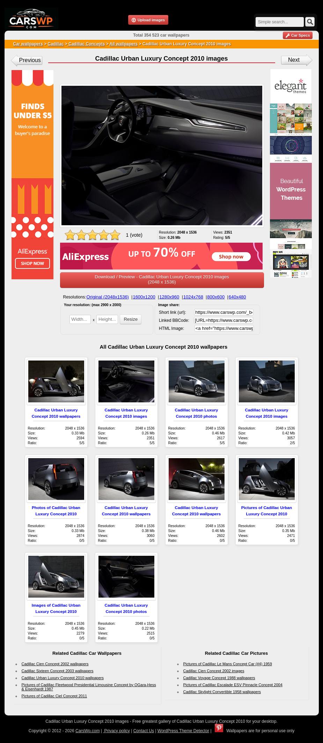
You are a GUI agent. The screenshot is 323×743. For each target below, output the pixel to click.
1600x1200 (144, 297)
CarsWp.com (87, 730)
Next (294, 60)
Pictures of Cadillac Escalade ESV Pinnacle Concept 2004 (232, 685)
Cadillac (56, 43)
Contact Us (143, 730)
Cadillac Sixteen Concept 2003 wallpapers (58, 671)
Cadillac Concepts (86, 43)
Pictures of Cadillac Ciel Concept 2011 (54, 696)
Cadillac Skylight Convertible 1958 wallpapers (222, 692)
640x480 (237, 297)
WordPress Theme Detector (183, 730)
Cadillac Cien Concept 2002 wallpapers (55, 664)
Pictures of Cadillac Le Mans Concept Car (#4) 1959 (227, 664)
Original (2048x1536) (108, 297)
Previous (30, 60)
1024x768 (193, 297)
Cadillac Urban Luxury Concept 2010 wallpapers (63, 678)
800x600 (216, 297)
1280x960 (169, 297)
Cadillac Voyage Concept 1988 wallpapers (219, 678)
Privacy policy (116, 730)
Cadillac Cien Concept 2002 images (213, 671)
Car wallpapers (28, 43)
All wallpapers (124, 43)
